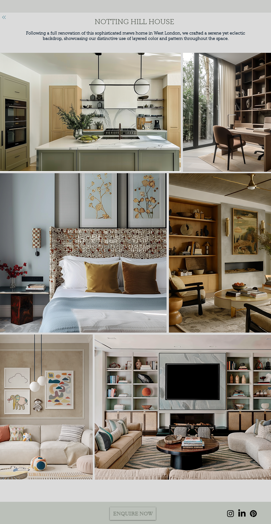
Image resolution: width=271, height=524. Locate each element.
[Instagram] (230, 513)
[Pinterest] (253, 513)
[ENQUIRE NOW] (133, 513)
